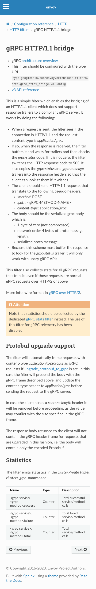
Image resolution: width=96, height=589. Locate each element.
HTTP (62, 24)
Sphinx (29, 576)
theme (53, 576)
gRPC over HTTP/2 (64, 293)
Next (81, 549)
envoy (51, 7)
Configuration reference (34, 24)
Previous (18, 549)
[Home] (8, 24)
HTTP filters (19, 30)
